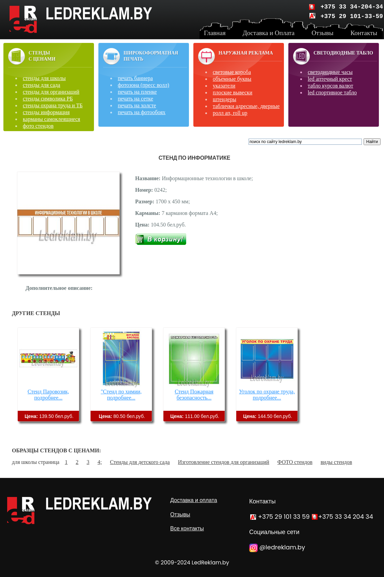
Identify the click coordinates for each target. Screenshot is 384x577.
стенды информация (46, 112)
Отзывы (180, 514)
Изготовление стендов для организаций (223, 462)
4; (99, 462)
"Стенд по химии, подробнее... (121, 395)
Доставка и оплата (193, 500)
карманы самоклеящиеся (51, 119)
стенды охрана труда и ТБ (53, 105)
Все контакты (187, 528)
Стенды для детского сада (140, 462)
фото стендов (38, 126)
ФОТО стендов (295, 462)
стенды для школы (44, 78)
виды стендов (336, 462)
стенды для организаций (51, 92)
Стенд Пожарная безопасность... (194, 395)
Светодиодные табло (343, 53)
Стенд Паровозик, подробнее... (48, 395)
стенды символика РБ (48, 99)
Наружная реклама (246, 53)
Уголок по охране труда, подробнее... (267, 395)
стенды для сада (41, 85)
